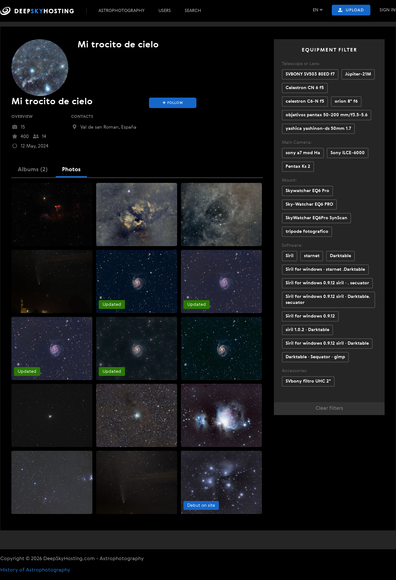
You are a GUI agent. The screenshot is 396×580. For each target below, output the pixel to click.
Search (193, 11)
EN (318, 10)
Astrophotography (121, 11)
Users (164, 11)
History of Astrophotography (35, 570)
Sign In (388, 10)
